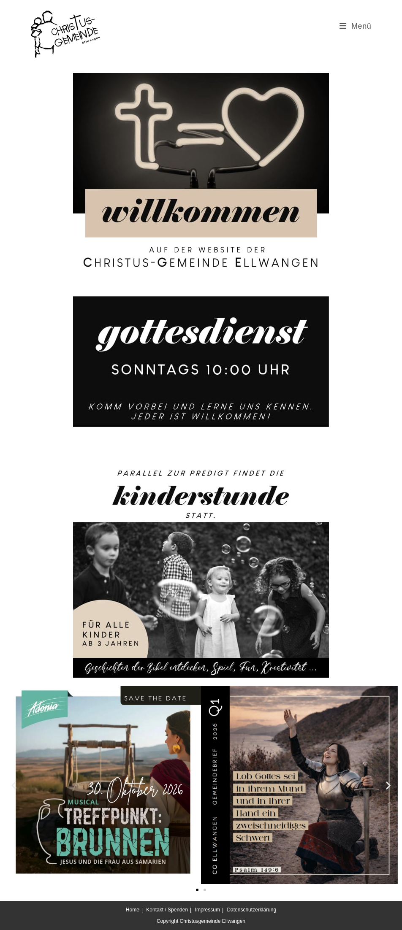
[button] (13, 785)
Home (132, 910)
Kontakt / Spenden (167, 910)
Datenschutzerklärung (251, 910)
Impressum (207, 910)
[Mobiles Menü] (356, 26)
